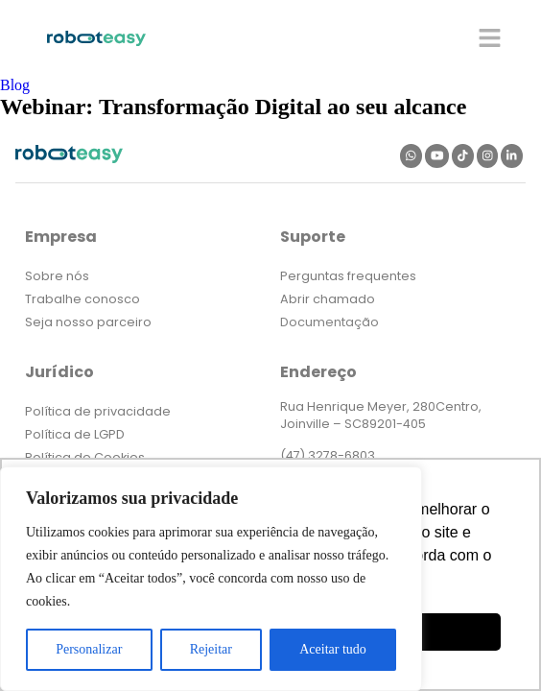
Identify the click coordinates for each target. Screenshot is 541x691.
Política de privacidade (98, 411)
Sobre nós (57, 276)
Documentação (329, 322)
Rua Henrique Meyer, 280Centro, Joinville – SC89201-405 (381, 415)
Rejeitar (211, 649)
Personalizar (89, 649)
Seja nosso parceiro (88, 322)
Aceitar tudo (332, 649)
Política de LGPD (75, 434)
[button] (490, 38)
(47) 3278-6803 (327, 455)
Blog (15, 85)
